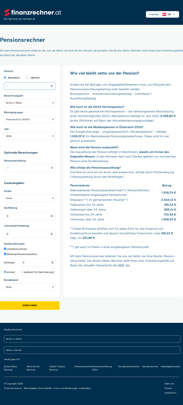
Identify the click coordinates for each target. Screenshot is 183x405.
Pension (8, 71)
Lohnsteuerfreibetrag (16, 225)
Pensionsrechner (93, 256)
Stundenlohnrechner (129, 366)
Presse (168, 388)
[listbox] (30, 103)
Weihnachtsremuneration (20, 254)
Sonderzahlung (98, 161)
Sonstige (9, 262)
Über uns (169, 383)
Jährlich (35, 77)
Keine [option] (9, 198)
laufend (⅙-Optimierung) (37, 272)
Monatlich (14, 77)
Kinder (8, 191)
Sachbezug (10, 207)
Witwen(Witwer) (138, 190)
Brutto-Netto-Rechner (127, 50)
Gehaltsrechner (150, 366)
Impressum (170, 392)
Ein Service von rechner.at (19, 18)
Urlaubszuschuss (15, 248)
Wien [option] (9, 287)
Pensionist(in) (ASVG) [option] (18, 119)
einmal (9, 272)
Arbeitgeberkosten (170, 366)
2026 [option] (8, 136)
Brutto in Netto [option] (14, 102)
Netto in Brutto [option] (14, 350)
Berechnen (30, 305)
